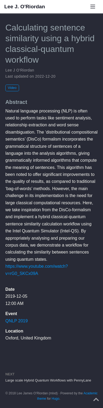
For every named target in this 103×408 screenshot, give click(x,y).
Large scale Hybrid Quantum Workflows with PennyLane (48, 380)
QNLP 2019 (16, 321)
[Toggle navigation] (93, 7)
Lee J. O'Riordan (24, 6)
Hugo (56, 399)
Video (12, 88)
